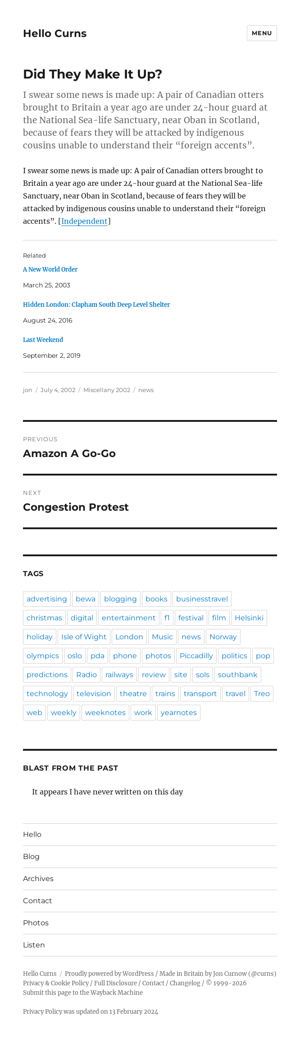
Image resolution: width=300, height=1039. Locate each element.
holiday (40, 637)
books (156, 599)
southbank (238, 674)
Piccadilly (196, 655)
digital (82, 618)
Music (162, 637)
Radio (86, 674)
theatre (133, 693)
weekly (64, 712)
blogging (120, 599)
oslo (75, 655)
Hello (32, 834)
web (34, 712)
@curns (262, 974)
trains (165, 693)
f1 (167, 618)
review (154, 674)
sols (202, 674)
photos (158, 655)
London (129, 637)
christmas (44, 618)
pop (263, 655)
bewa (85, 599)
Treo (262, 693)
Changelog (185, 983)
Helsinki (249, 618)
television (94, 693)
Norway (223, 637)
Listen (34, 945)
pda (98, 655)
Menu (262, 33)
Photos (36, 923)
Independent (84, 221)
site (180, 674)
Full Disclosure (115, 983)
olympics (43, 655)
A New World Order (50, 269)
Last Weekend (43, 340)
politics (234, 655)
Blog (31, 856)
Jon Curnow (230, 974)
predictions (47, 674)
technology (47, 693)
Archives (38, 878)
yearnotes (179, 712)
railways (119, 674)
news (146, 389)
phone (125, 655)
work (143, 712)
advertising (47, 599)
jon (27, 389)
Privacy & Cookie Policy (56, 983)
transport (200, 693)
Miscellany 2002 (106, 389)
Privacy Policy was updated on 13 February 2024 (90, 1012)
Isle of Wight (84, 637)
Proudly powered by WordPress (109, 974)
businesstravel (202, 599)
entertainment (129, 618)
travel (235, 693)
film (219, 618)
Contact (37, 900)
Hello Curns (54, 33)
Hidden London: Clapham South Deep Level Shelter (96, 305)
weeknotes (105, 712)
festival (191, 618)
